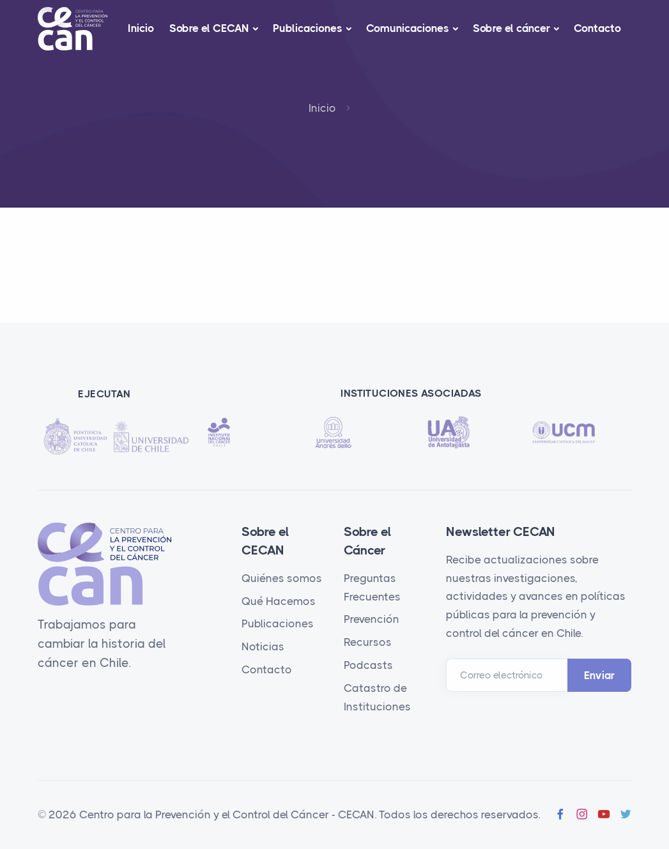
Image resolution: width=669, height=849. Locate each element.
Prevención (371, 619)
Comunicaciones (407, 28)
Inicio (141, 28)
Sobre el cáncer (511, 28)
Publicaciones (307, 28)
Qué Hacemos (279, 601)
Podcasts (368, 665)
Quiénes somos (282, 578)
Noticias (263, 646)
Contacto (597, 28)
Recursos (368, 642)
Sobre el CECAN (209, 28)
